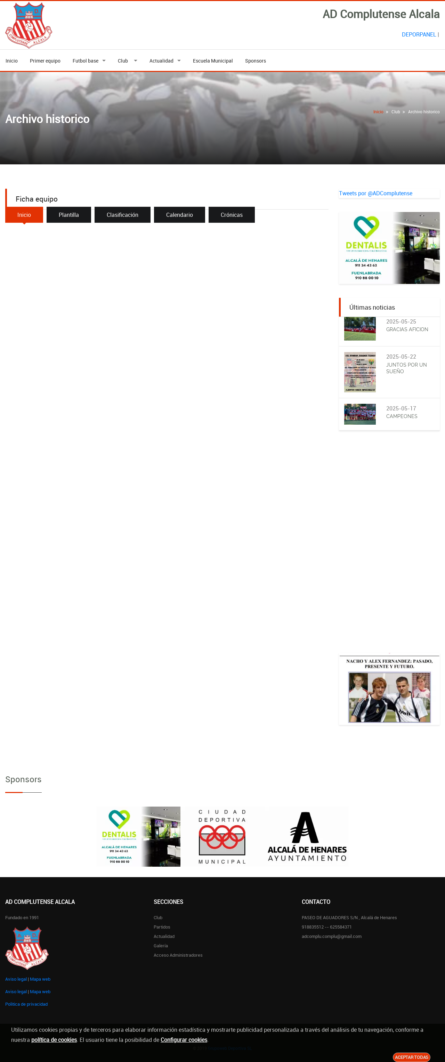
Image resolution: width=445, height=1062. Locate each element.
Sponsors (255, 60)
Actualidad (161, 60)
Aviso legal (16, 979)
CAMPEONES (402, 416)
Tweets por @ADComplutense (375, 193)
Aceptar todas (411, 1057)
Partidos (162, 927)
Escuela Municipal (213, 60)
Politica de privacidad (26, 1004)
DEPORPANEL (419, 34)
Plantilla (69, 215)
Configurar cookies (184, 1040)
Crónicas (232, 215)
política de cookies (54, 1040)
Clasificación (122, 215)
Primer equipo (45, 60)
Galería (161, 945)
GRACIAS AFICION (407, 329)
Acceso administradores (178, 955)
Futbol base (85, 60)
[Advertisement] (389, 548)
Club (124, 60)
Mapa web (40, 979)
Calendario (179, 215)
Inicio (12, 60)
